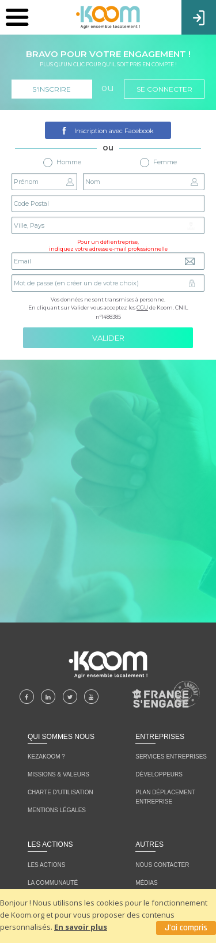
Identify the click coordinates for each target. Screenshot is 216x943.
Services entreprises (171, 756)
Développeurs (159, 774)
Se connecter (164, 89)
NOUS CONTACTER (162, 865)
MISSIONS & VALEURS (58, 774)
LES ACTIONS (47, 865)
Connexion (198, 17)
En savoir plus (80, 927)
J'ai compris (186, 927)
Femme (158, 162)
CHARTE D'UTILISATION (60, 792)
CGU (142, 307)
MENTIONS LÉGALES (57, 810)
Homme (62, 162)
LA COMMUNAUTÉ (53, 883)
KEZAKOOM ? (46, 756)
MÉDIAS (146, 883)
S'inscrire (51, 89)
